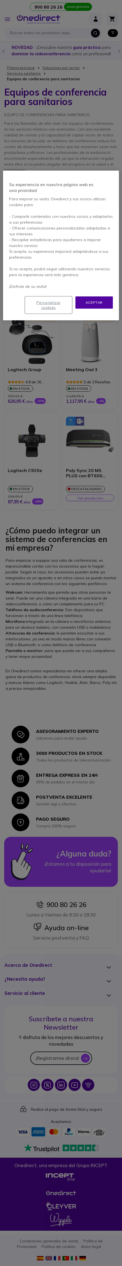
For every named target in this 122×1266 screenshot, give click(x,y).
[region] (61, 245)
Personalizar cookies (48, 304)
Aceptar (94, 302)
